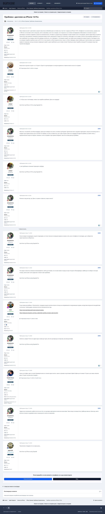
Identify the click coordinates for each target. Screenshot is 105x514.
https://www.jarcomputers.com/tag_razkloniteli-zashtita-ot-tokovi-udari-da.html (39, 313)
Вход (77, 479)
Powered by (95, 511)
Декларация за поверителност (10, 511)
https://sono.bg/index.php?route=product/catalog (32, 310)
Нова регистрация (28, 479)
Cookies (19, 511)
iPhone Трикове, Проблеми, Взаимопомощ (32, 21)
